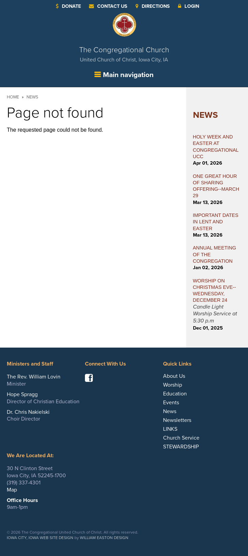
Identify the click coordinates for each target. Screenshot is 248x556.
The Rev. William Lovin (33, 376)
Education (175, 393)
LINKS (170, 429)
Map (12, 489)
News (32, 97)
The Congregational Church (124, 53)
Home (13, 97)
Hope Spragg (22, 394)
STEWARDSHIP (181, 446)
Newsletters (177, 420)
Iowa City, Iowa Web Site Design (40, 537)
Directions (153, 6)
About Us (174, 376)
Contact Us (108, 6)
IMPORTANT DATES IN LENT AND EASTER (215, 221)
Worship (172, 385)
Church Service (181, 437)
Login (188, 6)
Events (171, 402)
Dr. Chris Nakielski (28, 412)
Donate (68, 6)
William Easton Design (104, 537)
